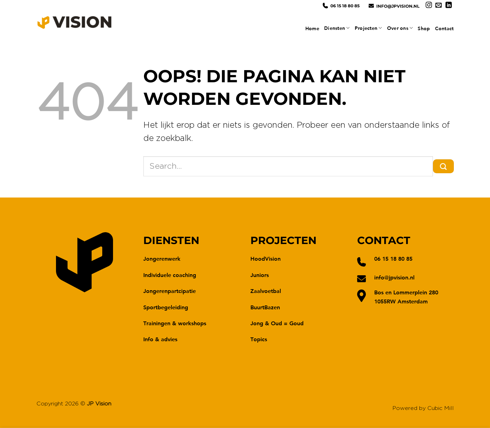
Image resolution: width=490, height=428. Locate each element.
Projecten (368, 28)
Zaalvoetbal (265, 290)
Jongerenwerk (161, 258)
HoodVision (265, 258)
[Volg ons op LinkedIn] (448, 5)
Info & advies (160, 339)
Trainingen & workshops (174, 323)
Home (312, 28)
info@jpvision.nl (397, 6)
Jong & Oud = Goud (277, 323)
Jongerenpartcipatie (169, 290)
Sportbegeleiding (165, 307)
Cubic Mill (440, 408)
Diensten (337, 28)
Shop (424, 28)
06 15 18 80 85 (345, 5)
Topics (258, 339)
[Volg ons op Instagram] (429, 5)
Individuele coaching (169, 274)
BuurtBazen (265, 307)
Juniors (259, 274)
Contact (444, 28)
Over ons (400, 28)
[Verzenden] (443, 166)
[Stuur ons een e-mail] (438, 5)
